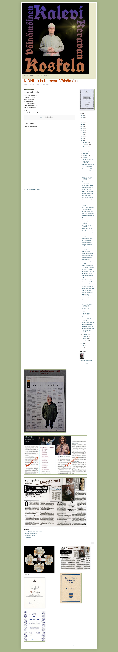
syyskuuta (85, 149)
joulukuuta (85, 142)
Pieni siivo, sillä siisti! (87, 269)
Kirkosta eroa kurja (86, 240)
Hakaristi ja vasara (86, 316)
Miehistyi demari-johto (87, 286)
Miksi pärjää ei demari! (87, 292)
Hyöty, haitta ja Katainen (88, 185)
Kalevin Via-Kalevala (30, 535)
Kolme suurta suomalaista (85, 182)
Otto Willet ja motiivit (87, 279)
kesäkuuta (85, 155)
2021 (82, 126)
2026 (82, 115)
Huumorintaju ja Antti (87, 168)
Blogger (73, 645)
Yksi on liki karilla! (86, 195)
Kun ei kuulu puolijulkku (87, 191)
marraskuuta (86, 144)
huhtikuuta (85, 334)
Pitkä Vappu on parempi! (88, 322)
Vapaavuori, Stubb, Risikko (86, 319)
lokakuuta (85, 146)
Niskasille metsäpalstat (87, 302)
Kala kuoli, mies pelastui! (88, 213)
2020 (82, 128)
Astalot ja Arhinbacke (87, 324)
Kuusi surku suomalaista (88, 215)
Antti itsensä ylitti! (86, 170)
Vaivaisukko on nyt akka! (88, 271)
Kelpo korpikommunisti (87, 187)
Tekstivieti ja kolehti (86, 209)
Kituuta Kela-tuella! (86, 173)
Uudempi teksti (27, 187)
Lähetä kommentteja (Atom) (33, 189)
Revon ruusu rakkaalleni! (88, 207)
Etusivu (49, 187)
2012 (82, 345)
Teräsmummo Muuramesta (85, 162)
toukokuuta (85, 157)
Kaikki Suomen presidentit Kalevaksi (33, 531)
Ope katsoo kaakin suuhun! (86, 226)
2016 (82, 136)
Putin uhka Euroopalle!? (88, 164)
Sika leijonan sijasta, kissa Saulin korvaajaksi (87, 305)
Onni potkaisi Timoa (87, 228)
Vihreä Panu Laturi (86, 297)
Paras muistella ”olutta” (87, 197)
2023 (82, 122)
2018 (82, 132)
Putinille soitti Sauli (86, 251)
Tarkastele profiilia (84, 364)
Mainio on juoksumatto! (87, 253)
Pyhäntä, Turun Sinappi (87, 193)
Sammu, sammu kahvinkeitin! (86, 314)
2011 (82, 347)
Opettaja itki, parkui (86, 189)
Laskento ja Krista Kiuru (88, 288)
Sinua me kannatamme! (88, 175)
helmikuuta (85, 338)
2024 (82, 120)
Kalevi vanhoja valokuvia (31, 533)
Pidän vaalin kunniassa (87, 211)
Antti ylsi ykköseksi (86, 290)
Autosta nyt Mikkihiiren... (88, 275)
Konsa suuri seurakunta (88, 300)
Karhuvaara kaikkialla (87, 282)
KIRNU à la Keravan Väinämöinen (53, 81)
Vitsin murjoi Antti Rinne (88, 199)
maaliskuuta (86, 336)
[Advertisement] (49, 173)
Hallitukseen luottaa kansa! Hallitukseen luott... (87, 310)
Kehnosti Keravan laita (87, 220)
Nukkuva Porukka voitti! (87, 202)
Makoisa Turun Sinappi (87, 217)
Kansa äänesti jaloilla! (87, 265)
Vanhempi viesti (71, 187)
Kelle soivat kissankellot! (88, 233)
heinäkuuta (85, 153)
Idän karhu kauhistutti (87, 284)
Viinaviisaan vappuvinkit (88, 328)
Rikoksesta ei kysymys (87, 238)
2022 (82, 124)
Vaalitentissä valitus (87, 273)
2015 (82, 138)
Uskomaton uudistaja (87, 257)
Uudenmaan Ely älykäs (87, 255)
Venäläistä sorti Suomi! (87, 326)
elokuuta (85, 151)
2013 (82, 343)
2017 (82, 134)
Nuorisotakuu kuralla (87, 242)
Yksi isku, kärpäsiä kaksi (88, 267)
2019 (82, 130)
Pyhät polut (28, 537)
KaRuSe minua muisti (87, 230)
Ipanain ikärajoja (86, 259)
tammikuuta (85, 340)
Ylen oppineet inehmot (87, 159)
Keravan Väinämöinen (86, 360)
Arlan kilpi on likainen (87, 277)
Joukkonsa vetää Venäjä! (86, 248)
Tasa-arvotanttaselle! (87, 166)
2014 (82, 140)
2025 (82, 117)
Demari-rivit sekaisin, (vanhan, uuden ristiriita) (87, 178)
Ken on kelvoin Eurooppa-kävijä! (86, 295)
